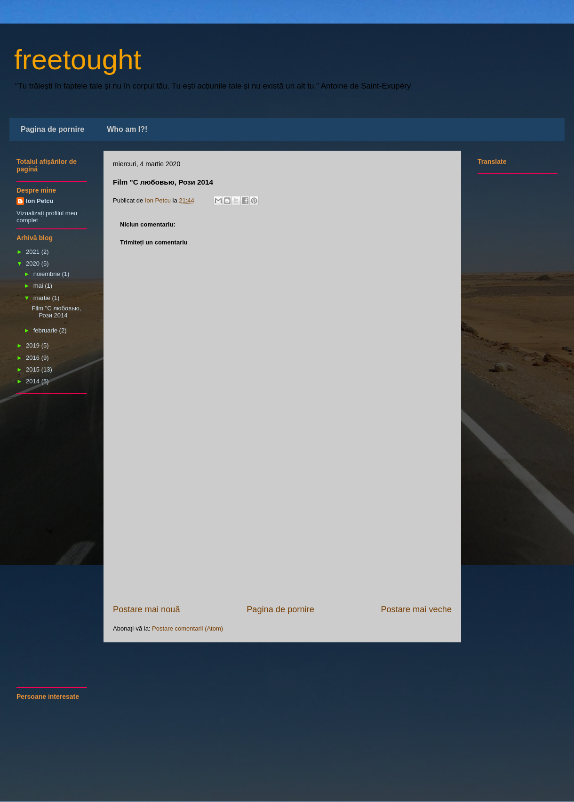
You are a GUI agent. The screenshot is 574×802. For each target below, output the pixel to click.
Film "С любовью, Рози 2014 (56, 312)
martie (42, 297)
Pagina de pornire (52, 129)
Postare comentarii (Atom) (187, 628)
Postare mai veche (416, 609)
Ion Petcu (40, 200)
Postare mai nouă (146, 609)
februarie (46, 330)
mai (39, 285)
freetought (77, 59)
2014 (33, 381)
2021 (33, 251)
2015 (33, 369)
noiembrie (47, 273)
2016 (33, 357)
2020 (33, 263)
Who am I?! (127, 129)
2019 (33, 345)
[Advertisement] (282, 532)
